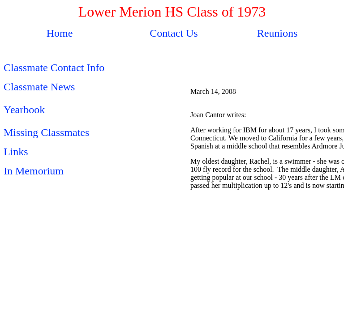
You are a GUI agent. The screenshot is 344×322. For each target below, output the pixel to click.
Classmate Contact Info (54, 67)
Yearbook (24, 109)
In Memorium (34, 171)
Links (16, 151)
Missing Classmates (46, 132)
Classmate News (39, 87)
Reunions (277, 33)
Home (60, 33)
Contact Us (174, 33)
